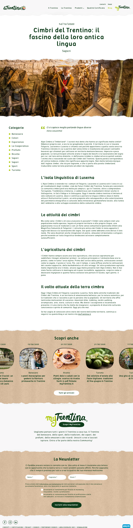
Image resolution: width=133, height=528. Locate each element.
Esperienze (18, 142)
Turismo (16, 170)
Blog (110, 8)
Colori (15, 138)
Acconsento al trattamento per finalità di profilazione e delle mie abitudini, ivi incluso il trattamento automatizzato (67, 495)
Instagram (10, 522)
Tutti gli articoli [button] (66, 393)
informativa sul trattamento (50, 484)
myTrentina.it (84, 314)
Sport (14, 166)
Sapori (15, 162)
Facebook (5, 522)
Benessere (17, 134)
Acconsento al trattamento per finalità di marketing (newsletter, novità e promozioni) (64, 491)
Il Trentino (53, 8)
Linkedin (16, 522)
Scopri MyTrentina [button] (71, 424)
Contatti (103, 4)
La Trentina (14, 8)
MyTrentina (122, 8)
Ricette (16, 154)
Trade (110, 4)
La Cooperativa (20, 146)
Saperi (66, 51)
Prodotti (79, 8)
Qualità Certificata (96, 8)
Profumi (16, 150)
